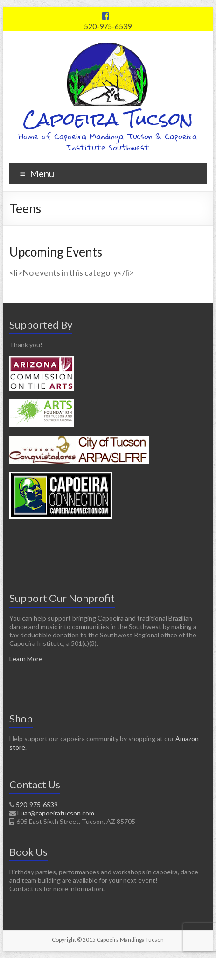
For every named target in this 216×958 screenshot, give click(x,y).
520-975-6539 (108, 25)
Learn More (25, 659)
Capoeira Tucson (108, 119)
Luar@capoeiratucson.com (55, 813)
